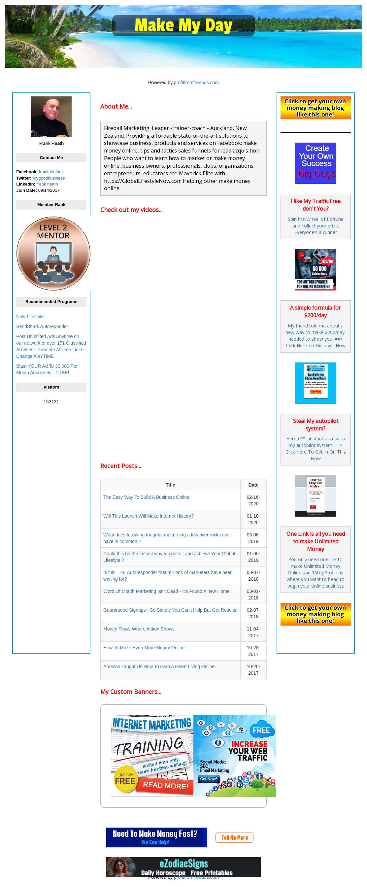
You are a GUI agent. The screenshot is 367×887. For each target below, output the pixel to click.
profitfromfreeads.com (196, 82)
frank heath (47, 184)
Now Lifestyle (30, 316)
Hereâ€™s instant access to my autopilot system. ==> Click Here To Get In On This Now (315, 448)
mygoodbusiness (49, 178)
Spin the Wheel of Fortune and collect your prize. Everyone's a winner (316, 225)
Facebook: (27, 171)
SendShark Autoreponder (42, 326)
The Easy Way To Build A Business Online (146, 497)
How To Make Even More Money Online (143, 647)
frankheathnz (51, 171)
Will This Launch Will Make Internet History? (148, 516)
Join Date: (26, 190)
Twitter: (23, 178)
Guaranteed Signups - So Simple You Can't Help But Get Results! (170, 610)
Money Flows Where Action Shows (139, 628)
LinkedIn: (25, 184)
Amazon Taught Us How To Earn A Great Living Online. (159, 666)
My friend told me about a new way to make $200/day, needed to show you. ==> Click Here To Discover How (315, 336)
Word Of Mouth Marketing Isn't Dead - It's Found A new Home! (167, 591)
